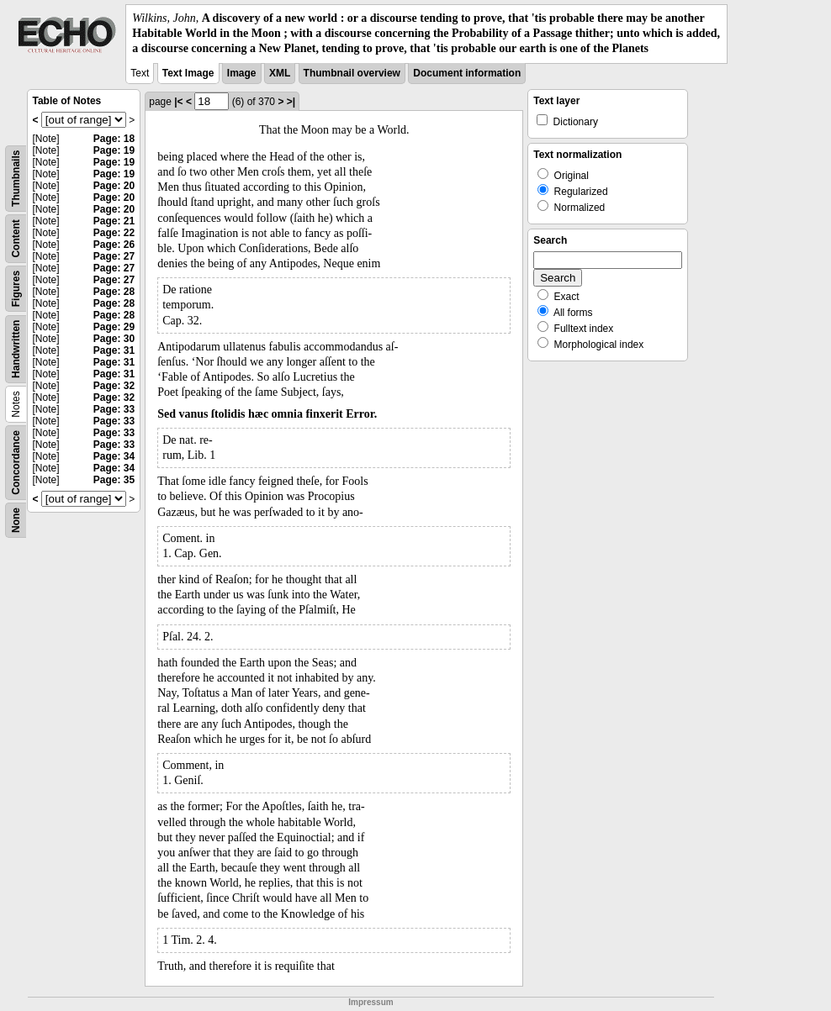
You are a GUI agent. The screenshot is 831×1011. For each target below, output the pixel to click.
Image (242, 73)
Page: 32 (114, 386)
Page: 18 (114, 139)
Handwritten (16, 348)
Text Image (188, 73)
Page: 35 (114, 480)
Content (16, 238)
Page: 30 (114, 339)
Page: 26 (114, 244)
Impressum (370, 1002)
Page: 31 (114, 350)
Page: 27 (114, 256)
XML (279, 73)
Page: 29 (114, 327)
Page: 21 (114, 221)
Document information (467, 73)
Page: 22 (114, 233)
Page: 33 (114, 409)
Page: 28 (114, 292)
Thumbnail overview (352, 73)
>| (291, 102)
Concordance (16, 462)
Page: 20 (114, 186)
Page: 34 (114, 456)
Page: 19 (114, 150)
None (16, 520)
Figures (16, 288)
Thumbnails (16, 178)
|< (178, 102)
